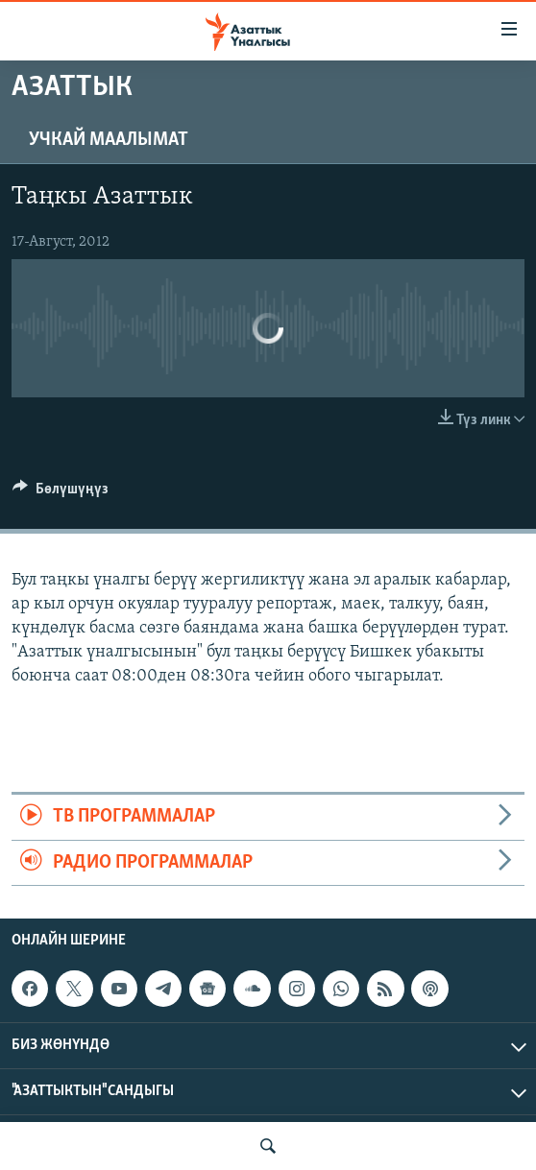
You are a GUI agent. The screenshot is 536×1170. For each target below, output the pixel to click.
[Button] (60, 493)
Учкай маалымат (108, 140)
